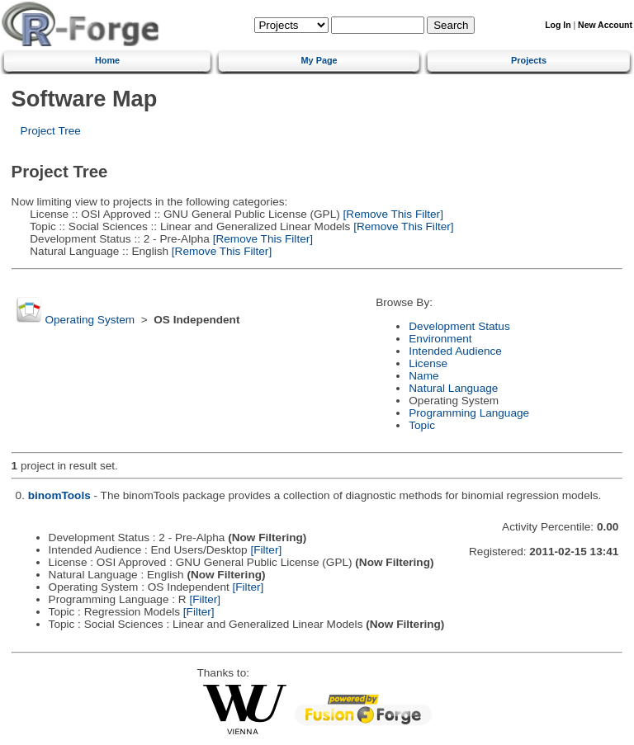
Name (423, 376)
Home (107, 60)
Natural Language (453, 388)
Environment (440, 338)
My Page (319, 60)
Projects (528, 60)
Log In (557, 25)
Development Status (459, 326)
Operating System (90, 320)
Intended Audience (455, 351)
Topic (422, 425)
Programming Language (469, 413)
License (428, 363)
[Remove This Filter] (391, 214)
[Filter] (266, 550)
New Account (605, 25)
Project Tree (51, 131)
